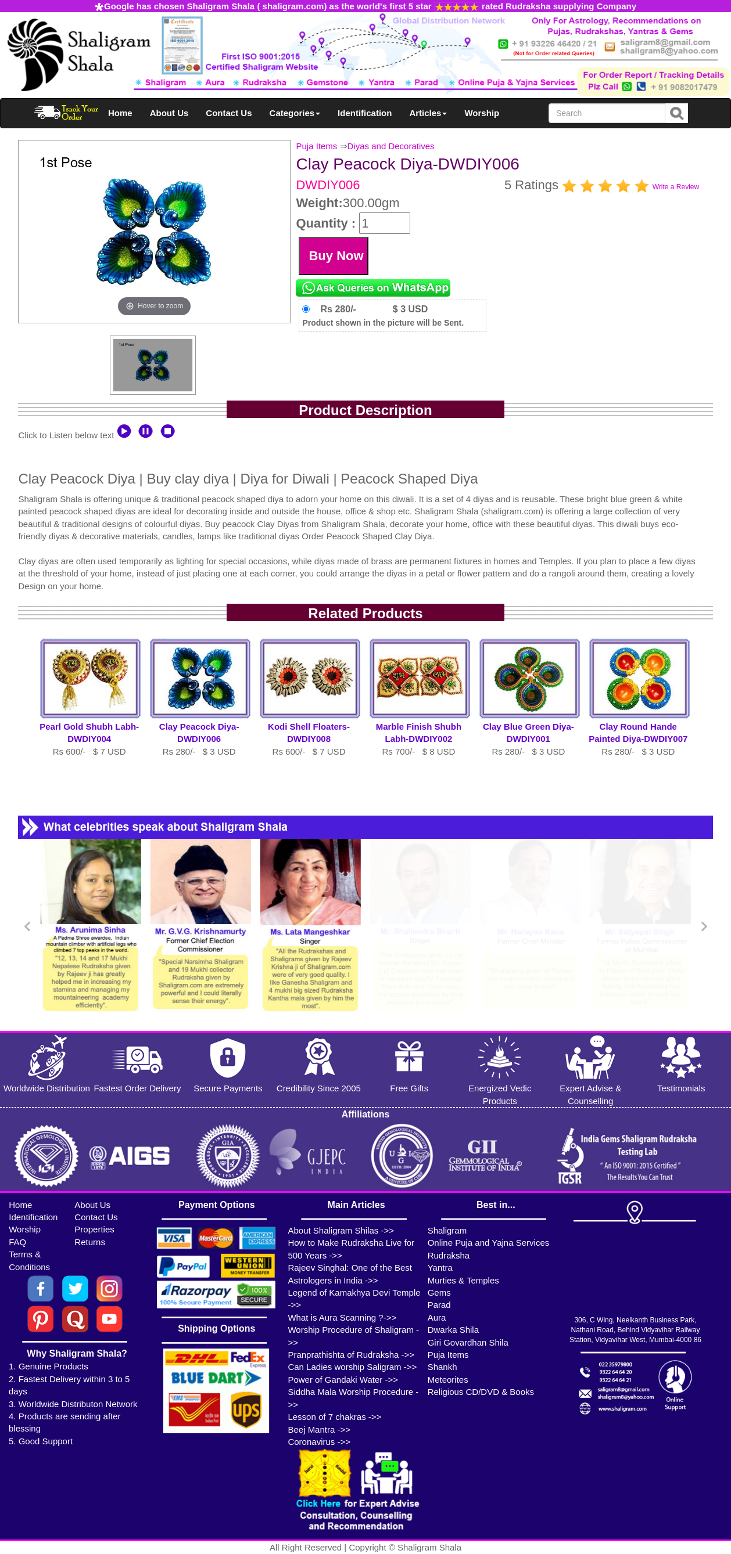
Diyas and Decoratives (391, 146)
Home (120, 113)
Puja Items (316, 146)
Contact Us (229, 113)
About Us (169, 113)
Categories (295, 113)
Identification (365, 113)
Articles (428, 113)
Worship (481, 113)
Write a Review (676, 187)
